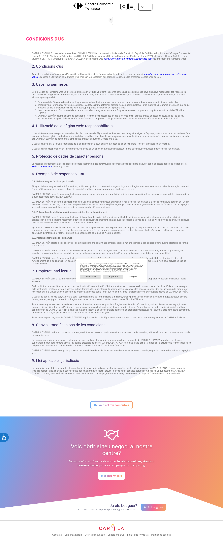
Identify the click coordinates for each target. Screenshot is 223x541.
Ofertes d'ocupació (95, 534)
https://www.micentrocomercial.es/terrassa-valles (129, 58)
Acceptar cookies (90, 277)
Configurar (133, 277)
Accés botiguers (153, 507)
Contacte (57, 534)
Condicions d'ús (116, 534)
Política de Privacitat (42, 166)
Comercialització (73, 534)
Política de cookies (123, 271)
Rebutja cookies (113, 277)
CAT (143, 6)
